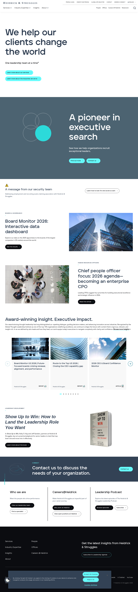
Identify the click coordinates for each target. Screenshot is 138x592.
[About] (45, 8)
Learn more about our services (18, 72)
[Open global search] (134, 8)
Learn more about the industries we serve (22, 78)
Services (9, 541)
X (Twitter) (121, 577)
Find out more (76, 160)
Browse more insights (121, 329)
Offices (104, 8)
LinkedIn (112, 577)
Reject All (90, 579)
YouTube (130, 577)
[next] (130, 363)
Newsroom (125, 8)
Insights (8, 553)
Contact (109, 2)
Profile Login (70, 2)
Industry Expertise (13, 547)
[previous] (7, 363)
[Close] (107, 575)
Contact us (92, 160)
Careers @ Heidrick (114, 8)
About (8, 559)
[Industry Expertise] (23, 8)
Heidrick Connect (119, 2)
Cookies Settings (90, 585)
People (98, 8)
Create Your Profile (83, 2)
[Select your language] (132, 2)
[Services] (7, 8)
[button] (7, 580)
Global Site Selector (97, 2)
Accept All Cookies (91, 574)
